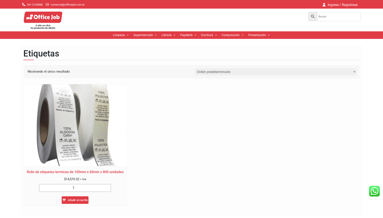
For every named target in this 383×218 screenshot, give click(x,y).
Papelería (188, 35)
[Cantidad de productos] (75, 188)
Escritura (209, 35)
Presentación (259, 35)
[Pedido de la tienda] (275, 71)
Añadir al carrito (78, 200)
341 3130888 (35, 4)
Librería (169, 35)
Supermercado (145, 35)
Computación (233, 35)
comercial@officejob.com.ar (68, 4)
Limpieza (121, 35)
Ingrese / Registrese (343, 5)
